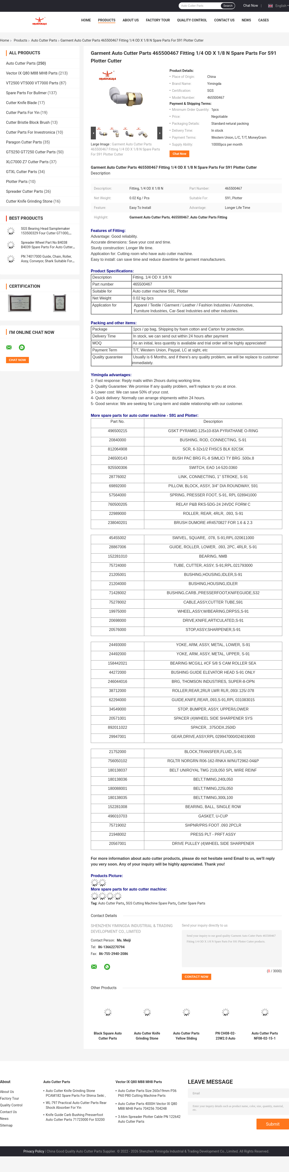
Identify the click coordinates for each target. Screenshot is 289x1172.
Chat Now (250, 5)
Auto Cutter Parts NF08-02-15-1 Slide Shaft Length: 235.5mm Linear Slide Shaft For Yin (264, 1036)
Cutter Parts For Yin (22, 112)
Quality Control (192, 20)
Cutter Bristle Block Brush (28, 122)
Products (106, 20)
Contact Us (224, 20)
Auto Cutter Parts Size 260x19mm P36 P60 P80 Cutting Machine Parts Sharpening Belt (147, 1094)
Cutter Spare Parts (191, 903)
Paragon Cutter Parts (24, 142)
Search (227, 5)
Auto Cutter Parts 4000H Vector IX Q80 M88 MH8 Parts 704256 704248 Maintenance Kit (147, 1107)
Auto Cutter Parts (44, 40)
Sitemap (6, 1125)
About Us (131, 20)
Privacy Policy (33, 1151)
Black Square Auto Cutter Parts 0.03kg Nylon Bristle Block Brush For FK (107, 1036)
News (246, 20)
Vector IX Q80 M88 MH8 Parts (32, 73)
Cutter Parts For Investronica (30, 132)
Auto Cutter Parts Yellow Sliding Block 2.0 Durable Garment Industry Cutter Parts (186, 1036)
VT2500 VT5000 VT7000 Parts (32, 83)
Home (86, 20)
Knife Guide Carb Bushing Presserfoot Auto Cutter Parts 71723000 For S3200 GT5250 (75, 1118)
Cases (263, 20)
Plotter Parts (16, 181)
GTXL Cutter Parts (21, 171)
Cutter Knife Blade (21, 102)
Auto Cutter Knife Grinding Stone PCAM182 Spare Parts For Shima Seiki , (147, 1036)
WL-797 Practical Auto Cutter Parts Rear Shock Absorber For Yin (76, 1105)
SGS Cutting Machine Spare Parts (151, 903)
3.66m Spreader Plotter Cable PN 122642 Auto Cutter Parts (149, 1119)
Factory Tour (158, 20)
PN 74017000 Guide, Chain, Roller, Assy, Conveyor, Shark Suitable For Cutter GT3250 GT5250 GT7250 (46, 261)
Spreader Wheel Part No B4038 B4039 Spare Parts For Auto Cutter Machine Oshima (46, 247)
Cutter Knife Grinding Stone (29, 201)
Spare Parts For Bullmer (26, 93)
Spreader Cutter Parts (24, 191)
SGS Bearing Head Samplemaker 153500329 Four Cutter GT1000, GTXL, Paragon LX (45, 233)
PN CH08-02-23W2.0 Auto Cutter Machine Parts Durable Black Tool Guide (225, 1036)
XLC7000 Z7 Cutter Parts (27, 162)
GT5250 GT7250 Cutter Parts (31, 152)
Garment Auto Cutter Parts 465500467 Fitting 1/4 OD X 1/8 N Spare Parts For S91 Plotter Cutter (125, 149)
